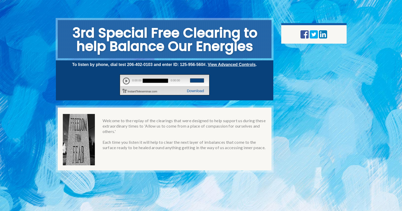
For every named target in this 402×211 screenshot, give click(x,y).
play (126, 81)
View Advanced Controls (232, 64)
